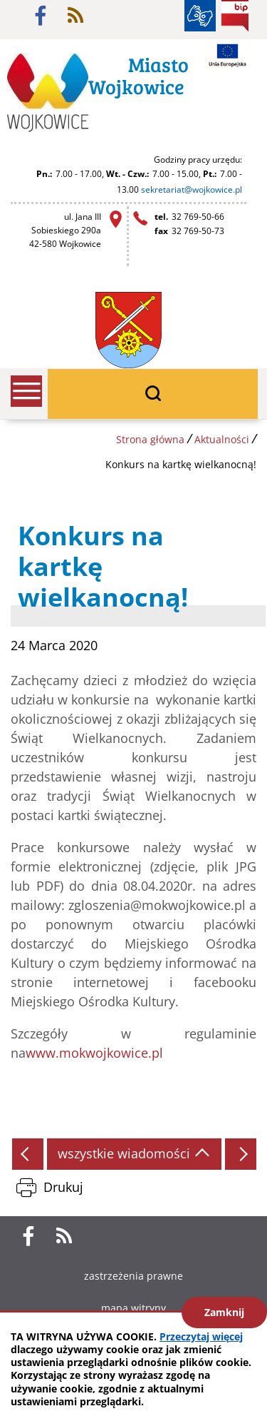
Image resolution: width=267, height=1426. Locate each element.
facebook (40, 15)
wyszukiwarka (153, 394)
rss (75, 15)
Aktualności (221, 439)
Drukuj (63, 1186)
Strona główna (150, 439)
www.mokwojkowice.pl (94, 1052)
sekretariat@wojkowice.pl (191, 189)
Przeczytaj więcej (201, 1336)
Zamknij (224, 1312)
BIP (235, 15)
